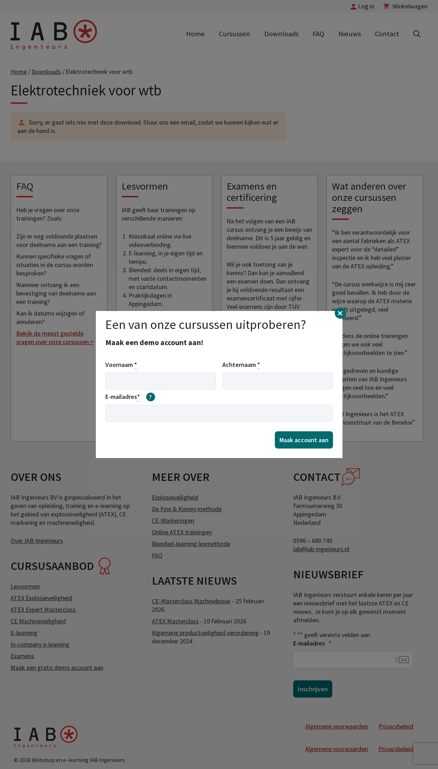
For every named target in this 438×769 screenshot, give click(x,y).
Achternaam (241, 365)
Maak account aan (303, 440)
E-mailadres (130, 397)
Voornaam (121, 365)
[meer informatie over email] (150, 397)
